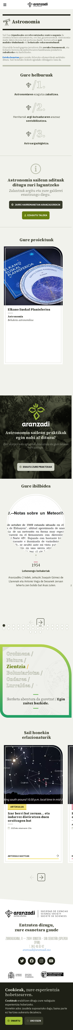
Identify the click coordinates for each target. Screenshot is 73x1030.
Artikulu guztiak (18, 856)
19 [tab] (23, 628)
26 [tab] (57, 628)
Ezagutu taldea (35, 215)
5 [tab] (23, 625)
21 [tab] (33, 628)
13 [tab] (62, 625)
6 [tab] (28, 625)
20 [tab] (28, 628)
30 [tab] (35, 632)
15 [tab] (4, 628)
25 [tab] (52, 628)
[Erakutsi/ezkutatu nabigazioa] (5, 4)
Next (40, 622)
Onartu (13, 1020)
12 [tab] (57, 625)
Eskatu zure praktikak (35, 466)
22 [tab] (38, 628)
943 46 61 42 (37, 946)
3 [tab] (13, 625)
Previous (31, 622)
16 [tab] (8, 628)
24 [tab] (47, 628)
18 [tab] (18, 628)
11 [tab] (52, 625)
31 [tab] (40, 632)
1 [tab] (4, 625)
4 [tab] (18, 625)
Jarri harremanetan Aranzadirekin (35, 204)
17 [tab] (13, 628)
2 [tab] (8, 625)
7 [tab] (33, 625)
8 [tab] (38, 625)
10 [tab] (47, 625)
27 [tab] (62, 628)
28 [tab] (67, 628)
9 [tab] (42, 625)
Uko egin (34, 1020)
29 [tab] (30, 632)
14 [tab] (67, 625)
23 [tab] (42, 628)
